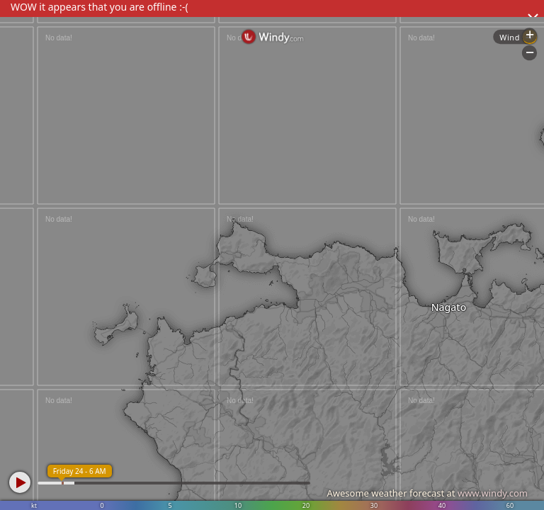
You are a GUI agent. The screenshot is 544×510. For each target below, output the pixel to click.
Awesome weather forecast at (427, 493)
